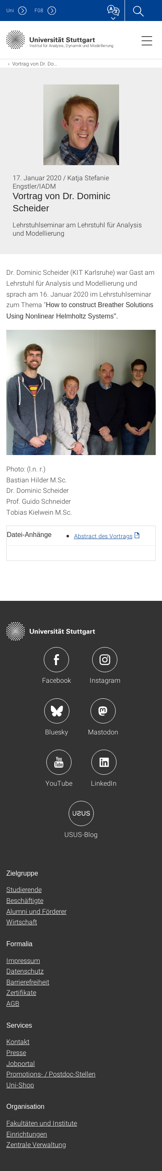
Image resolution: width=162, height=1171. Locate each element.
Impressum (23, 960)
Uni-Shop (20, 1084)
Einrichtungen (26, 1133)
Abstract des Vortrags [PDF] (103, 536)
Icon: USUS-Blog (81, 813)
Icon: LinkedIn (104, 762)
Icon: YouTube (59, 762)
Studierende (24, 889)
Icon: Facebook (56, 659)
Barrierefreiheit (27, 981)
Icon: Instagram (104, 659)
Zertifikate (21, 992)
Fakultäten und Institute (41, 1122)
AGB (12, 1003)
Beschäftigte (24, 900)
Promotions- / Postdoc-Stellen (51, 1073)
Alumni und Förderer (36, 911)
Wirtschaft (21, 921)
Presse (16, 1052)
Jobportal (20, 1063)
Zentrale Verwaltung (36, 1144)
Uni (10, 10)
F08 (39, 10)
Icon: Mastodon (103, 711)
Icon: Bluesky (56, 711)
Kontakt (17, 1041)
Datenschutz (25, 970)
